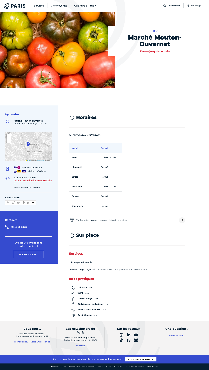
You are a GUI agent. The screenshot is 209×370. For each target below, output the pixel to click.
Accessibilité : (86, 367)
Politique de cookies (135, 367)
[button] (28, 144)
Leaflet (28, 160)
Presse (108, 367)
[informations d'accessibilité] (20, 202)
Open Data (119, 367)
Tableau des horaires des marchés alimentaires (101, 220)
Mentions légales (58, 367)
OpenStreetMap (41, 160)
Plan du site (152, 367)
